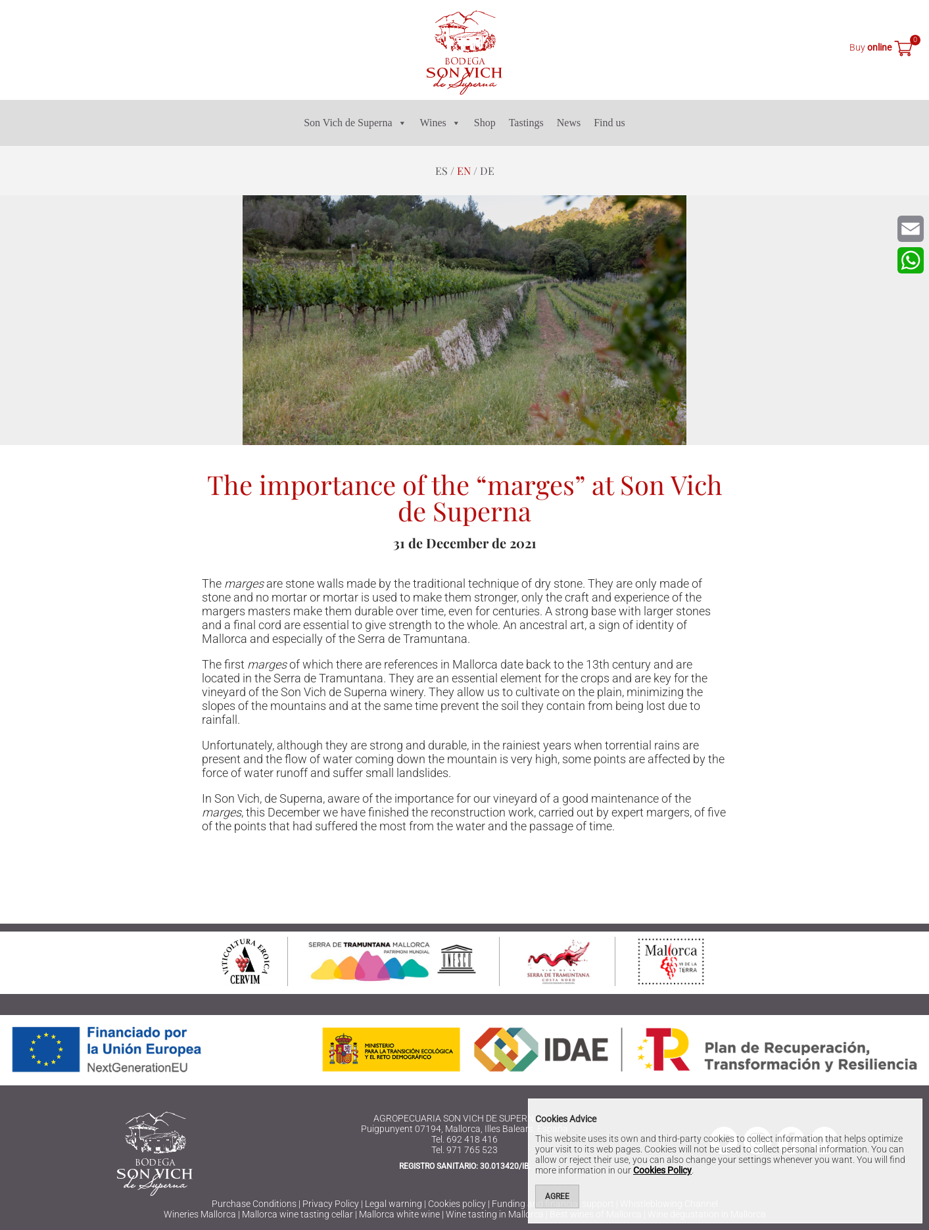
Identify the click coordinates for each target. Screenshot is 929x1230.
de (487, 170)
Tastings (526, 122)
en (464, 170)
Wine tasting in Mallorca (495, 1214)
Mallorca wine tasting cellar (297, 1214)
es (441, 170)
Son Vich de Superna (355, 123)
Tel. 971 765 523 (464, 1150)
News (569, 122)
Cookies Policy (662, 1170)
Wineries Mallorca (200, 1214)
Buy (870, 47)
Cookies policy (457, 1203)
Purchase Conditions (254, 1203)
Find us (609, 122)
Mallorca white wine (399, 1214)
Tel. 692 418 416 (464, 1139)
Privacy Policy (330, 1203)
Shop (485, 122)
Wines (440, 123)
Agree (557, 1196)
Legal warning (393, 1203)
